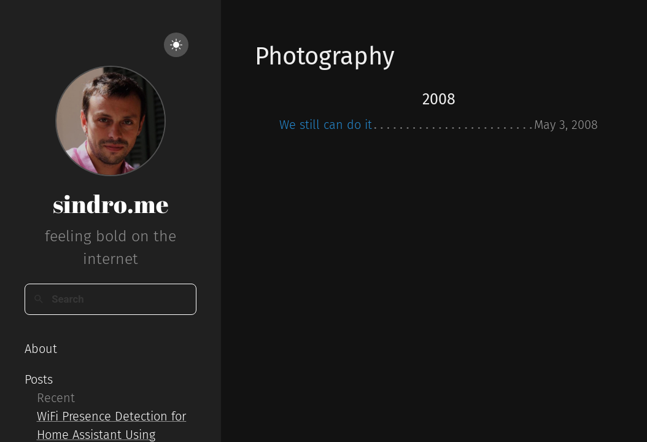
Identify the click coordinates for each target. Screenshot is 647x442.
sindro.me (111, 203)
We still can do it (325, 124)
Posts (39, 379)
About (41, 348)
